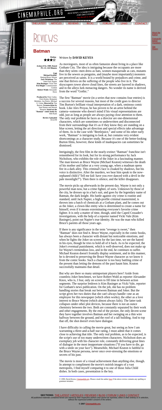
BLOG (102, 395)
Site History (155, 48)
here (110, 379)
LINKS (122, 395)
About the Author (156, 34)
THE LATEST (62, 395)
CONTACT (133, 395)
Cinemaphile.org (83, 379)
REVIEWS (91, 395)
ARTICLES (77, 395)
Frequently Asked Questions (156, 41)
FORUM (111, 395)
